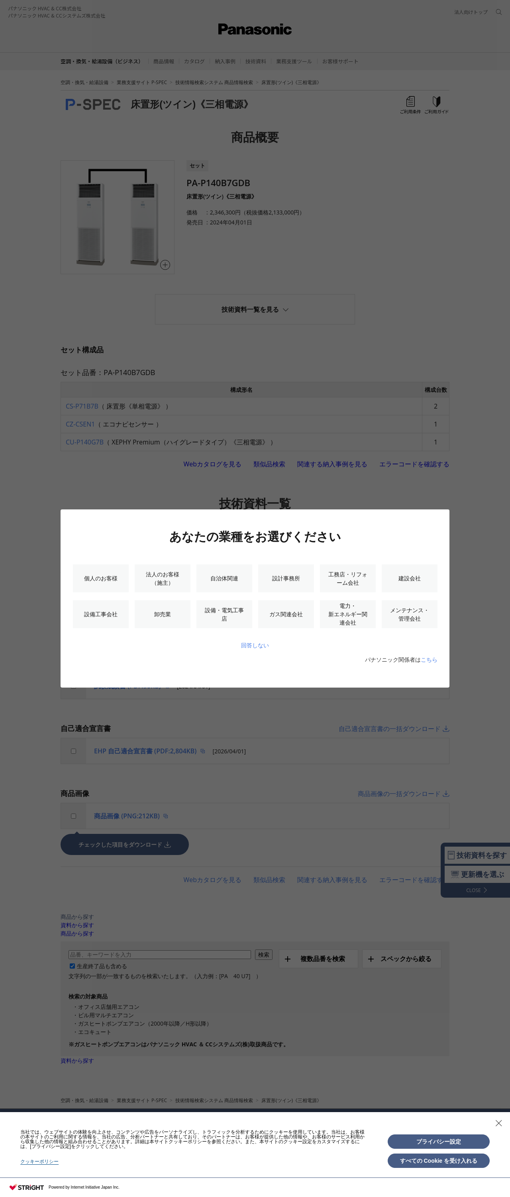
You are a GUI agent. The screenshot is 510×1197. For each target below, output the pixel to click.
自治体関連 (224, 578)
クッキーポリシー (39, 1161)
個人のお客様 (101, 578)
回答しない (255, 645)
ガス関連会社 (286, 614)
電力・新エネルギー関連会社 (347, 614)
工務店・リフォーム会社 (347, 578)
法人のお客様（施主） (162, 578)
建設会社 (409, 578)
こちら (429, 659)
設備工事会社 (101, 614)
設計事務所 (286, 578)
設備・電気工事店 (224, 614)
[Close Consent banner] (499, 1123)
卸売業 (162, 614)
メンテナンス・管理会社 (409, 614)
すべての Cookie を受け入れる (438, 1161)
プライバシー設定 (438, 1141)
